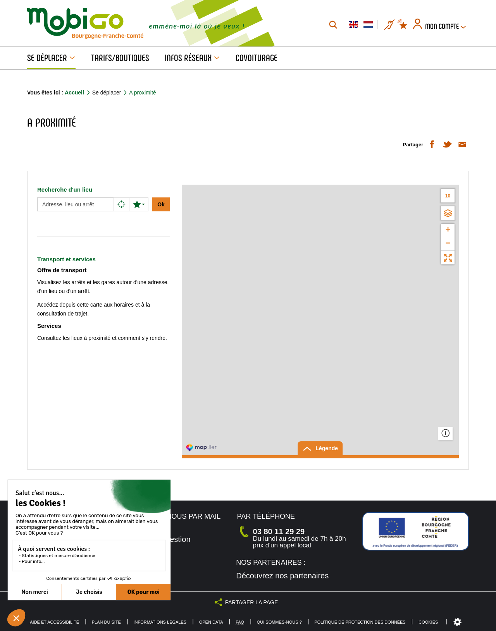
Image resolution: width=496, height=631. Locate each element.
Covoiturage (256, 58)
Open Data (211, 622)
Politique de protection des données (359, 622)
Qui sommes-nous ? (279, 622)
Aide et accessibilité (54, 622)
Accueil (74, 92)
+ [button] (447, 230)
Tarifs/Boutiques (120, 58)
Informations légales (159, 622)
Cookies (428, 622)
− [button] (447, 244)
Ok (161, 204)
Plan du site (106, 622)
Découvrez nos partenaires (282, 576)
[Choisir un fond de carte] (448, 213)
